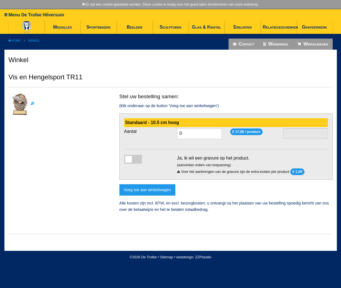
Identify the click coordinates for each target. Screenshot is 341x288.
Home (15, 40)
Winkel (34, 40)
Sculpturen (170, 27)
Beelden (134, 27)
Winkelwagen (313, 44)
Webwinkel (276, 44)
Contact (243, 44)
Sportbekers (98, 27)
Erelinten (243, 27)
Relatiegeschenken (280, 27)
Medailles (62, 27)
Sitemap (166, 257)
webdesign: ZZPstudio (193, 257)
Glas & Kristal (206, 27)
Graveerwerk (314, 27)
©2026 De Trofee (143, 257)
